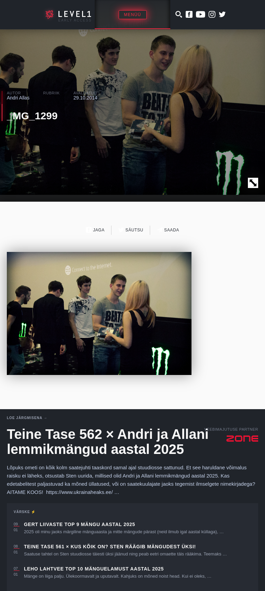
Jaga (95, 230)
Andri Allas (18, 97)
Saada (168, 230)
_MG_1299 (32, 115)
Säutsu (130, 230)
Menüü (132, 14)
